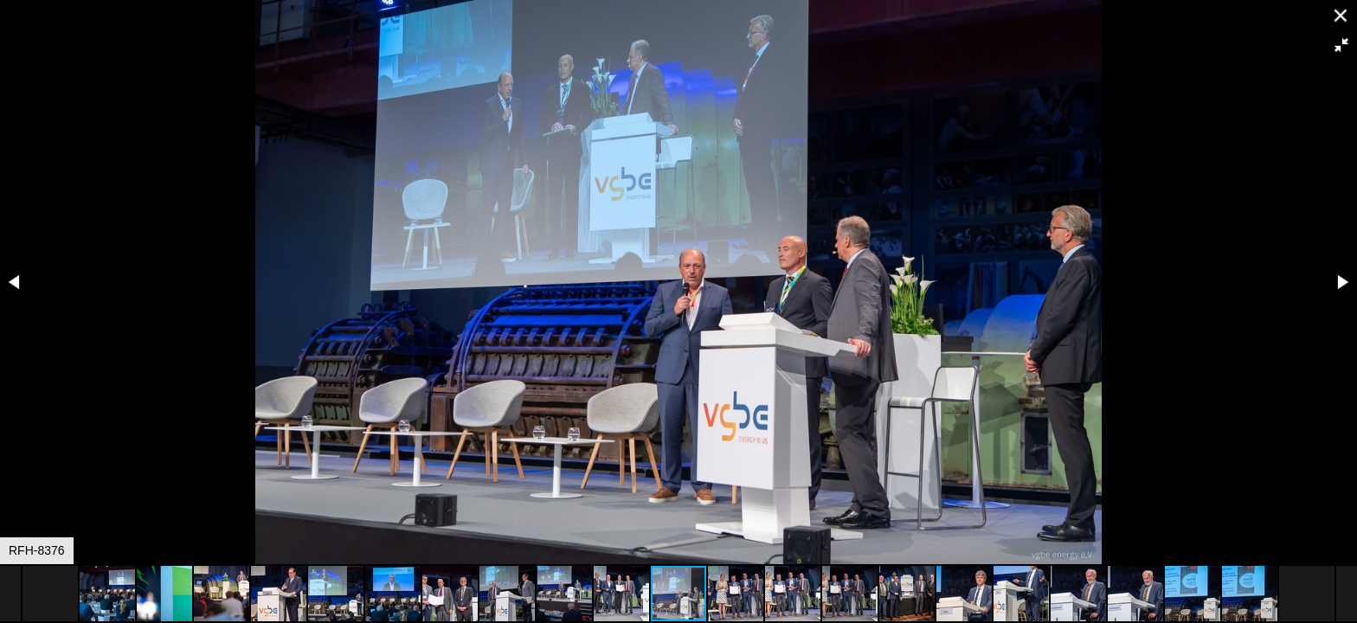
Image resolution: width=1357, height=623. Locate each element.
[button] (1341, 45)
